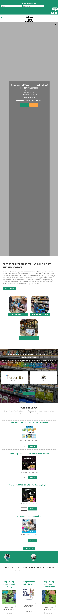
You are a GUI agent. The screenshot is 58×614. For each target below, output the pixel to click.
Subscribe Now (55, 9)
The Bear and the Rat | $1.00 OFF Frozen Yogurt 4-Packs (29, 422)
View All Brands (28, 393)
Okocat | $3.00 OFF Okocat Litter (29, 516)
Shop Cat (33, 104)
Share (32, 446)
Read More (29, 611)
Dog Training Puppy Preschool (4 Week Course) (49, 584)
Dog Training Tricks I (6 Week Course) (9, 584)
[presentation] (6, 8)
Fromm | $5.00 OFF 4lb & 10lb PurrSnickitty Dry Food (29, 485)
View (24, 446)
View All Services (9, 288)
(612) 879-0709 (29, 97)
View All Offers (29, 548)
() (34, 100)
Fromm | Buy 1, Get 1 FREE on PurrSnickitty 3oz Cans (29, 454)
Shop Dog (24, 104)
